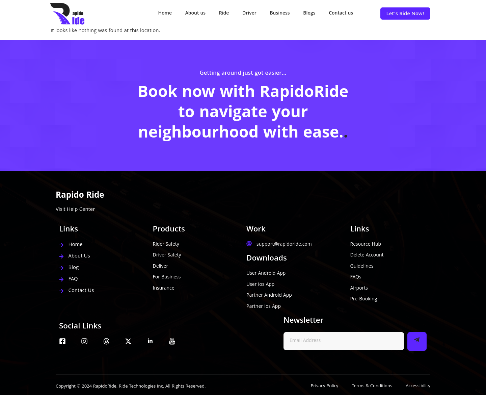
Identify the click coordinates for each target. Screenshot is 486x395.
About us (194, 13)
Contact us (341, 13)
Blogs (309, 13)
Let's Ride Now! (405, 14)
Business (279, 13)
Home (164, 13)
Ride (223, 13)
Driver (249, 13)
